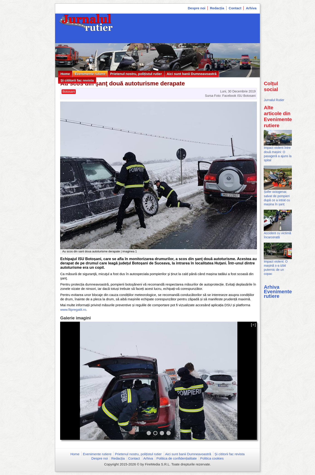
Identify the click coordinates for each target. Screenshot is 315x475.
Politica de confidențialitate (176, 458)
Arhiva (251, 8)
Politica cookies (212, 458)
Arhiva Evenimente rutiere (278, 291)
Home (65, 74)
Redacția (217, 8)
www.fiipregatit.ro (73, 309)
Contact (235, 8)
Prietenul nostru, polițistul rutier (136, 74)
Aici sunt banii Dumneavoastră (192, 74)
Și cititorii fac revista (77, 80)
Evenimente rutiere (90, 74)
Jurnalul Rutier (274, 100)
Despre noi (197, 8)
